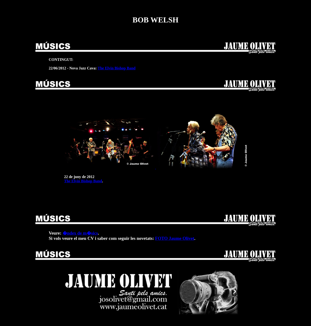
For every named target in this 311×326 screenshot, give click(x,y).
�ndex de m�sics (80, 233)
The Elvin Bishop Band (116, 68)
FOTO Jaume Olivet (174, 238)
